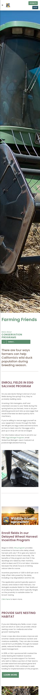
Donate (33, 3)
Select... (11, 342)
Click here (6, 599)
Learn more (10, 674)
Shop (35, 7)
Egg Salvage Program (15, 437)
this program (19, 548)
